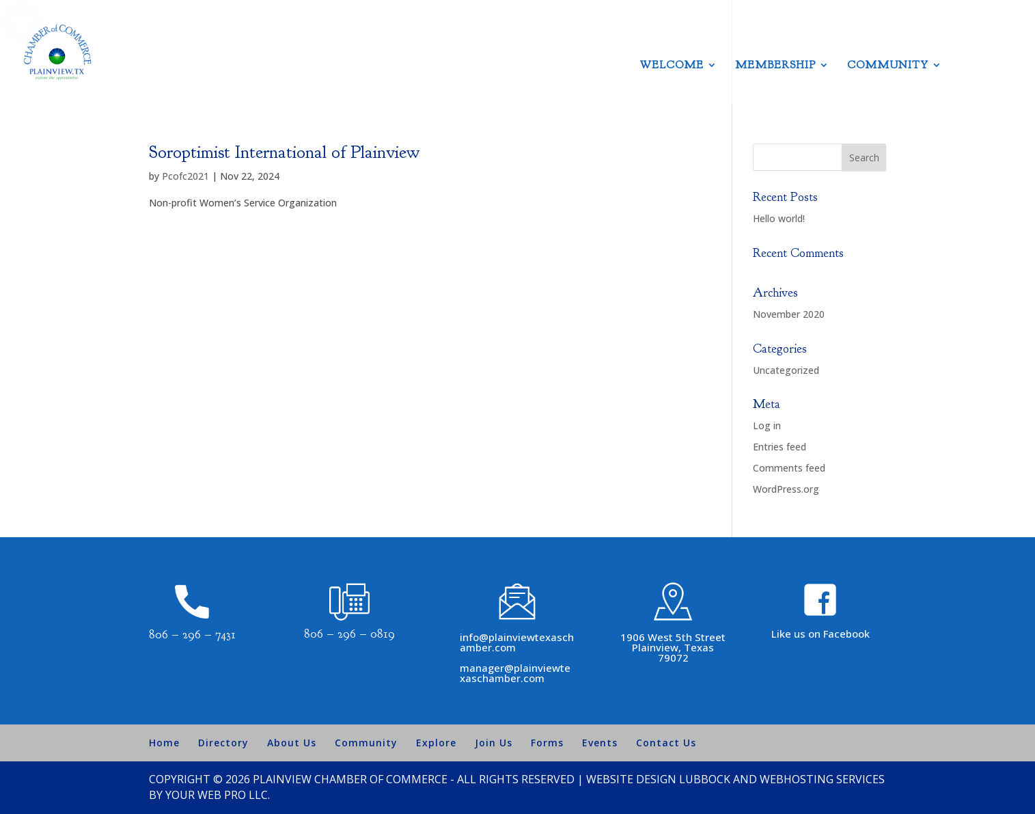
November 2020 (789, 314)
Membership (775, 66)
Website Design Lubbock (658, 779)
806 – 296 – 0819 (349, 634)
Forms (547, 742)
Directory (223, 742)
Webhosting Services (822, 779)
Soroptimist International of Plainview (284, 152)
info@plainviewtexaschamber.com (517, 642)
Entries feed (779, 446)
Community (887, 66)
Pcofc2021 (185, 175)
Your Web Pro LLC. (217, 794)
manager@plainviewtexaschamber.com (515, 673)
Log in (767, 425)
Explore (436, 742)
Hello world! (779, 218)
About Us (291, 742)
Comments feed (789, 467)
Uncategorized (786, 370)
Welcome (672, 66)
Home (164, 742)
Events (600, 742)
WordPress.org (786, 489)
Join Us (493, 742)
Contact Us (666, 742)
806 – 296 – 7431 (192, 634)
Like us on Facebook (820, 633)
